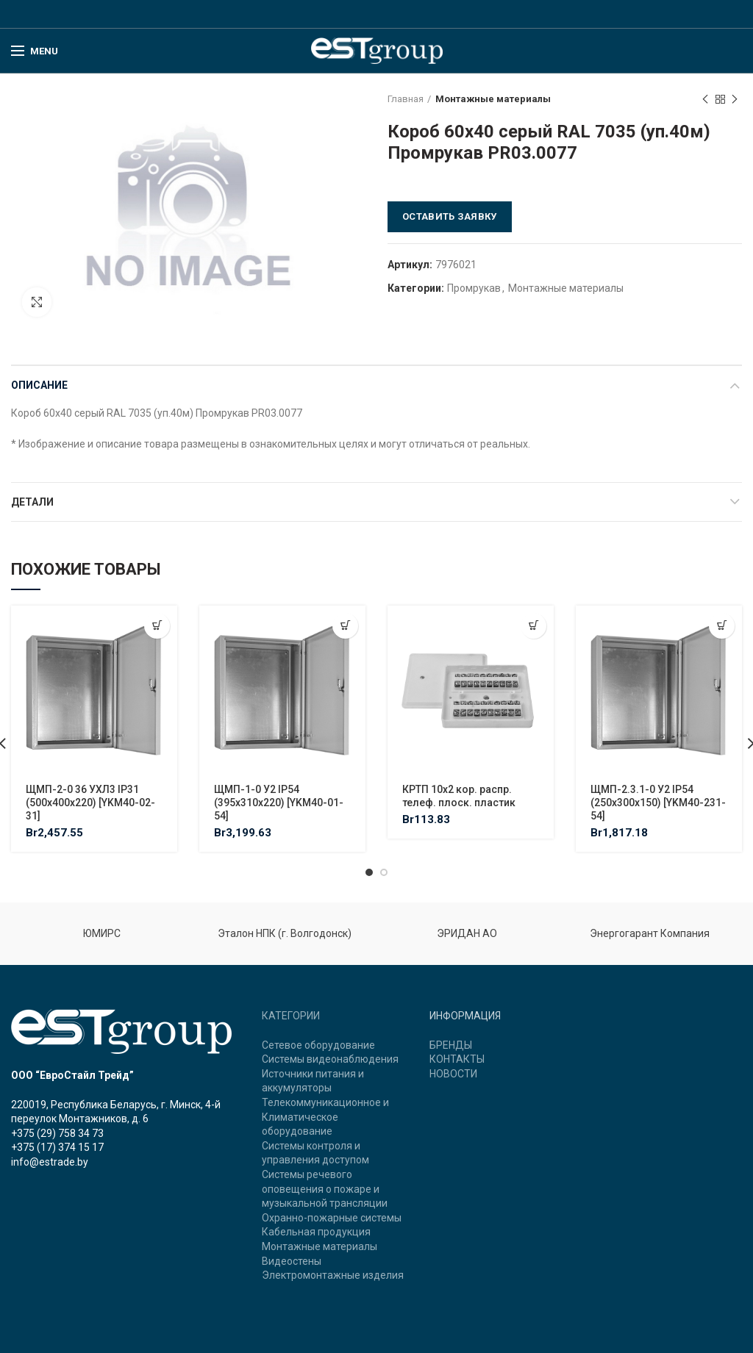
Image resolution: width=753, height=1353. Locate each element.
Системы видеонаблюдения (330, 1059)
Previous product (705, 100)
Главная (406, 98)
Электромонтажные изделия (333, 1275)
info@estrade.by (49, 1162)
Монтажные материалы (493, 98)
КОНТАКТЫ (457, 1059)
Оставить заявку (449, 216)
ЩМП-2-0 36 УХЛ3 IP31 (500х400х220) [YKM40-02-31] (90, 802)
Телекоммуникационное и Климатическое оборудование (325, 1117)
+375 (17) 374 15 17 (57, 1147)
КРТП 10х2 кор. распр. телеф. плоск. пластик (458, 795)
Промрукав (474, 288)
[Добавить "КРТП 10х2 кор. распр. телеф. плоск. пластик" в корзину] (533, 626)
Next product (734, 100)
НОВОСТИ (453, 1074)
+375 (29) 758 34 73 (57, 1133)
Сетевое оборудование (318, 1045)
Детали (32, 502)
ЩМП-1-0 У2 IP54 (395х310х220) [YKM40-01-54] (278, 802)
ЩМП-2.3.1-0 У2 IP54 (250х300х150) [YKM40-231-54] (658, 802)
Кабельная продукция (316, 1232)
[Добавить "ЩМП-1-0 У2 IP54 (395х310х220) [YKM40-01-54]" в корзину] (345, 626)
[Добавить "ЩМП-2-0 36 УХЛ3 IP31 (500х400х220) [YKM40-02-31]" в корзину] (157, 626)
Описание (39, 385)
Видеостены (291, 1261)
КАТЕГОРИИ (291, 1016)
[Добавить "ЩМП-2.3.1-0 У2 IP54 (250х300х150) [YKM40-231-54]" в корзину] (722, 626)
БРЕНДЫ (450, 1045)
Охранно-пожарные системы (332, 1218)
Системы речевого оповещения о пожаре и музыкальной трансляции (325, 1189)
